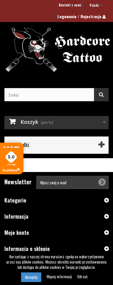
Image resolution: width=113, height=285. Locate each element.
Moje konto (16, 232)
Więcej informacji (60, 276)
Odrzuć (82, 276)
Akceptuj (31, 277)
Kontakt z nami (70, 5)
